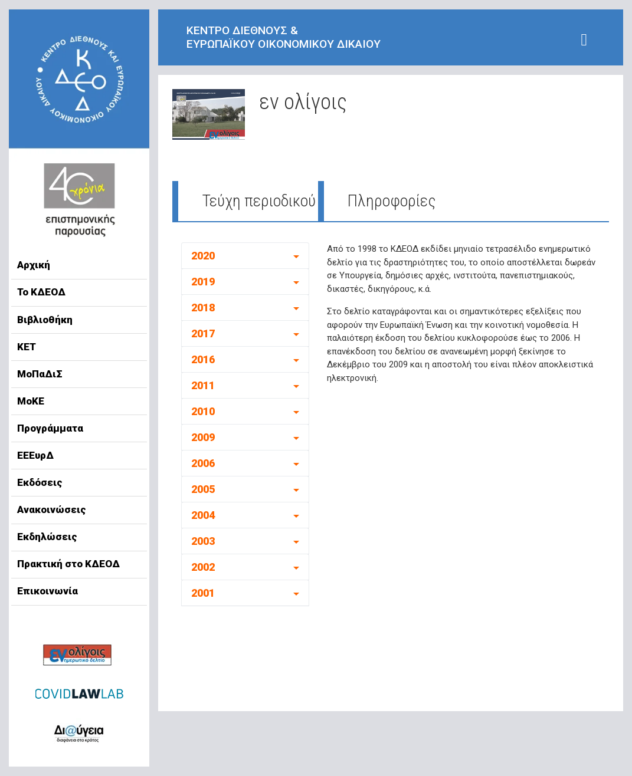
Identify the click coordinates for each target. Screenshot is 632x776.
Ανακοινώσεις (51, 509)
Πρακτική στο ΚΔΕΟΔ (68, 564)
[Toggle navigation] (584, 39)
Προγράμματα (50, 428)
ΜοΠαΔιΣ (40, 374)
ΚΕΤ (26, 347)
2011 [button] (203, 385)
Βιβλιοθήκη (45, 319)
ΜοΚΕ (30, 401)
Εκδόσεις (40, 482)
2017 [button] (203, 333)
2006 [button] (203, 463)
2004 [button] (203, 515)
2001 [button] (203, 593)
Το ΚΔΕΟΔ (41, 292)
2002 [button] (203, 567)
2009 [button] (203, 437)
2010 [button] (203, 411)
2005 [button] (203, 489)
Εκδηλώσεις (47, 536)
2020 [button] (203, 255)
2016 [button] (203, 359)
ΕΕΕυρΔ (35, 455)
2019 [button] (203, 281)
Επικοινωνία (47, 591)
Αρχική (33, 265)
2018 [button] (203, 307)
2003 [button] (203, 541)
